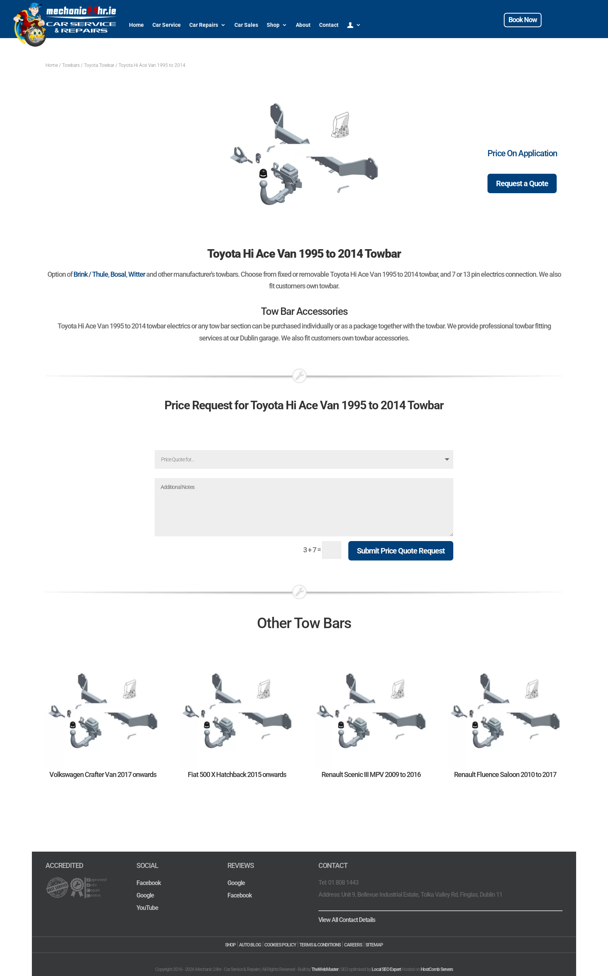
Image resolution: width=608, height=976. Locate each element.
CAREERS (353, 945)
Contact (329, 25)
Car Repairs (203, 25)
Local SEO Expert (386, 969)
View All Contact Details (346, 920)
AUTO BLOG (250, 945)
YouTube (147, 907)
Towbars (71, 65)
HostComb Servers (437, 969)
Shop (273, 25)
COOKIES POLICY (280, 945)
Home (136, 25)
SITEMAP (374, 945)
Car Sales (246, 25)
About (303, 25)
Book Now (522, 20)
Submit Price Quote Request (401, 550)
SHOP (230, 945)
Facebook (148, 883)
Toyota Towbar (99, 65)
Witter (136, 274)
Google (145, 895)
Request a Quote (522, 183)
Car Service (166, 25)
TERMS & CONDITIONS (320, 945)
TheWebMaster (324, 969)
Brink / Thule (90, 274)
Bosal (118, 274)
